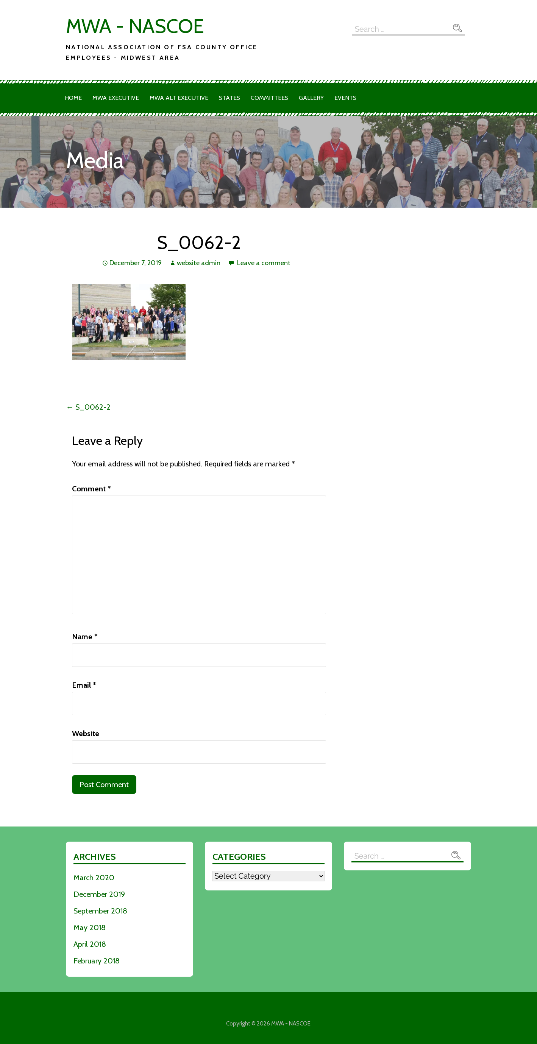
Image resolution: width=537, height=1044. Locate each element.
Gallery (311, 97)
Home (73, 97)
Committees (269, 97)
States (229, 97)
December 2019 (99, 894)
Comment (91, 488)
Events (345, 97)
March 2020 (93, 877)
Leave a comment (263, 263)
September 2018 (100, 910)
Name (85, 636)
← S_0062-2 (88, 407)
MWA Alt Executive (179, 97)
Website (85, 733)
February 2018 (96, 960)
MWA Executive (115, 97)
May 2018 (89, 927)
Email (84, 685)
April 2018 (89, 944)
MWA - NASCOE (135, 26)
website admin (198, 263)
